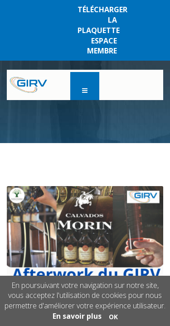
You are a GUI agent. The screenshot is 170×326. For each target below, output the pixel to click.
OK (113, 316)
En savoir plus (77, 316)
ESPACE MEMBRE (102, 46)
